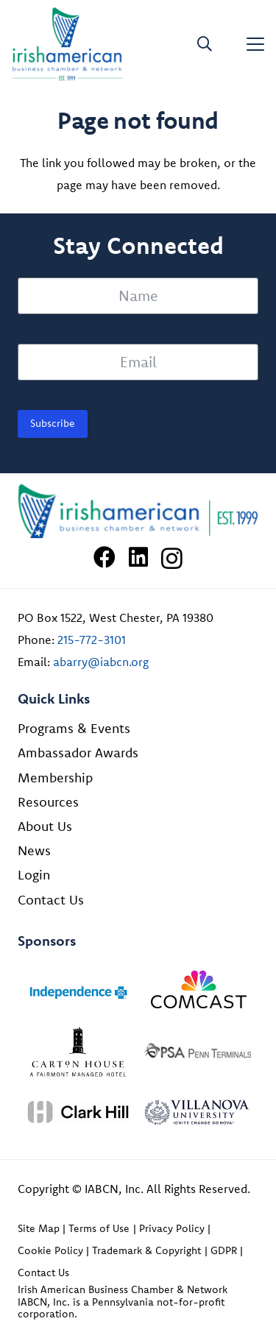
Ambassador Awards (78, 752)
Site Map (39, 1228)
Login (34, 874)
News (34, 850)
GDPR (223, 1250)
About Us (45, 826)
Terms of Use (99, 1228)
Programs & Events (74, 728)
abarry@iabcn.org (101, 661)
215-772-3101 (91, 639)
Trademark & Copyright (146, 1250)
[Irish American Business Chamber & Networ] (138, 511)
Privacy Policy (172, 1228)
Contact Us (51, 899)
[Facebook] (104, 557)
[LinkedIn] (138, 557)
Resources (48, 801)
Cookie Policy (50, 1250)
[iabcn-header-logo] (67, 44)
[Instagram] (172, 558)
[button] (204, 44)
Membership (55, 777)
